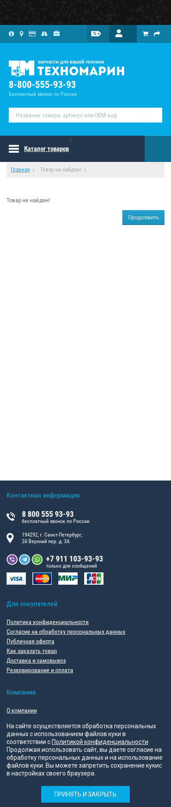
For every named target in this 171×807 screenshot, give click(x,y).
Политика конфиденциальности (48, 622)
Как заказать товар (32, 651)
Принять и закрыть (85, 794)
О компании (22, 710)
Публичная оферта (30, 641)
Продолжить (143, 217)
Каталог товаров (46, 149)
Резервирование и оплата (40, 670)
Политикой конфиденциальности (100, 741)
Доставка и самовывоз (36, 660)
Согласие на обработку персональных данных (66, 631)
